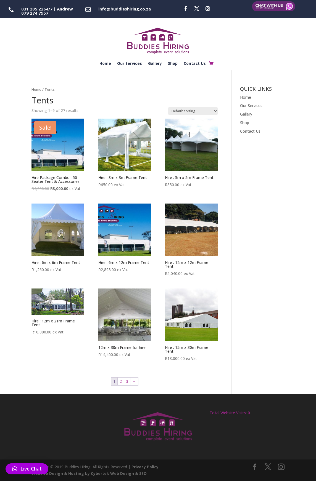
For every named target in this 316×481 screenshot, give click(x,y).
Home (105, 64)
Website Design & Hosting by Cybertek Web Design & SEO (89, 473)
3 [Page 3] (127, 381)
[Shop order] (193, 111)
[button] (27, 468)
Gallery (155, 64)
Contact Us (195, 64)
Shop (173, 64)
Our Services (129, 64)
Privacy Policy (145, 466)
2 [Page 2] (121, 381)
